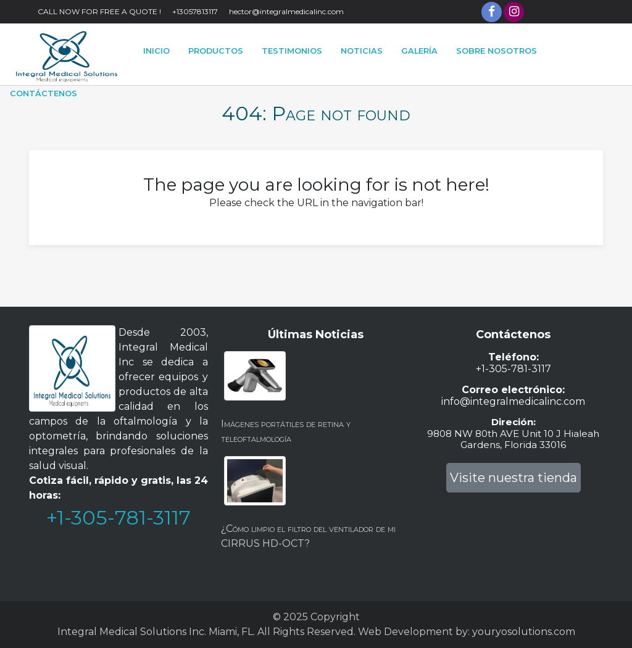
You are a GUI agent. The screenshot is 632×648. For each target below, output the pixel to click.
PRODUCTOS (215, 51)
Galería (419, 51)
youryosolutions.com (523, 632)
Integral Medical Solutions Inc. (131, 632)
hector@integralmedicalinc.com (286, 11)
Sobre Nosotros (496, 51)
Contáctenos (43, 93)
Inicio (156, 51)
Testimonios (292, 51)
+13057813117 (195, 11)
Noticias (362, 51)
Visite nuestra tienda (513, 477)
